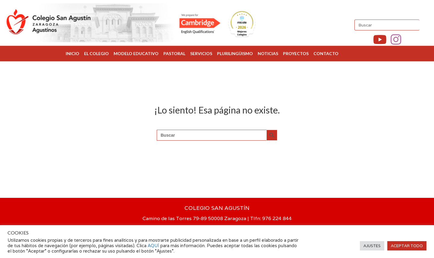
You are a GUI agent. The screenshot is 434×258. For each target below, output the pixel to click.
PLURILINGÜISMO (235, 53)
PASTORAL (174, 53)
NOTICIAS (268, 53)
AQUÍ (154, 245)
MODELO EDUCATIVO (136, 53)
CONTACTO (325, 53)
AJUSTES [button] (372, 245)
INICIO (72, 53)
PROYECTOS (296, 53)
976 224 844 (277, 218)
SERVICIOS (201, 53)
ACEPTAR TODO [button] (407, 245)
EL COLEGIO (96, 53)
